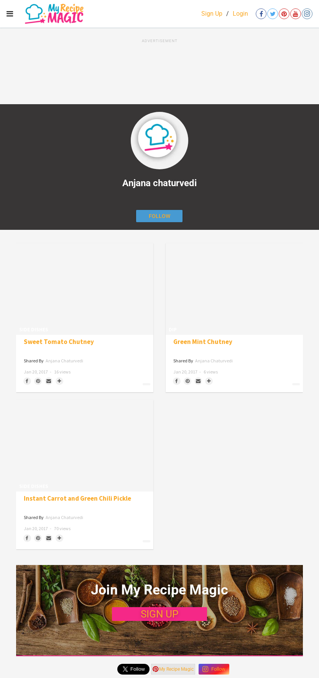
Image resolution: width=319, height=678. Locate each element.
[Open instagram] (307, 13)
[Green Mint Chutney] (234, 289)
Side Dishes (33, 329)
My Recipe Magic (173, 669)
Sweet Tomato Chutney (59, 342)
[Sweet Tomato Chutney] (84, 289)
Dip (173, 329)
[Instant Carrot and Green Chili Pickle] (84, 445)
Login (240, 13)
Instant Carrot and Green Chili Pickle (77, 498)
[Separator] (59, 381)
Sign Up (211, 13)
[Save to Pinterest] (38, 381)
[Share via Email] (49, 381)
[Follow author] (159, 216)
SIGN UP (159, 614)
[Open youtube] (295, 13)
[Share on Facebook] (27, 381)
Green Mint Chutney (202, 342)
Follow (213, 669)
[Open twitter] (272, 13)
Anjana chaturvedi (64, 361)
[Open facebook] (261, 13)
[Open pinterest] (284, 13)
